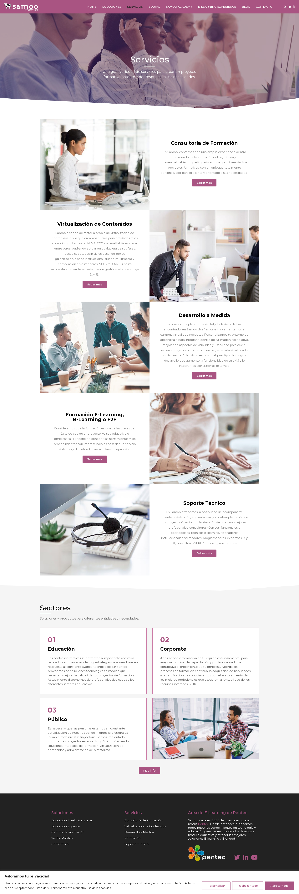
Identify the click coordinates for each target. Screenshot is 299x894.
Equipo (154, 6)
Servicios (135, 6)
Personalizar (216, 885)
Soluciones (111, 6)
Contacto (264, 6)
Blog (246, 6)
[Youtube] (294, 6)
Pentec (240, 812)
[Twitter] (285, 6)
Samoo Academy (179, 6)
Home (92, 6)
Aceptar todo (280, 885)
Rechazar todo (248, 885)
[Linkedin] (290, 6)
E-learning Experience (217, 6)
